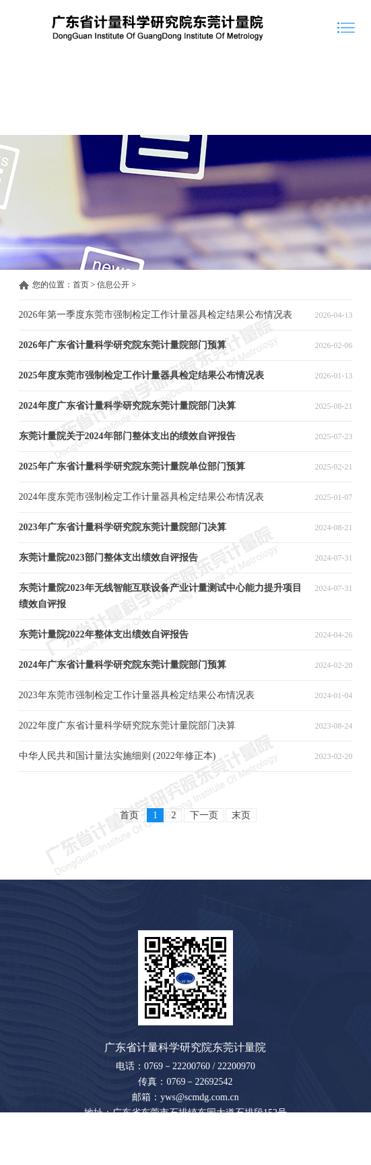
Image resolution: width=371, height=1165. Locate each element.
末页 (241, 815)
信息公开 (113, 284)
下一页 (204, 815)
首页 (81, 284)
